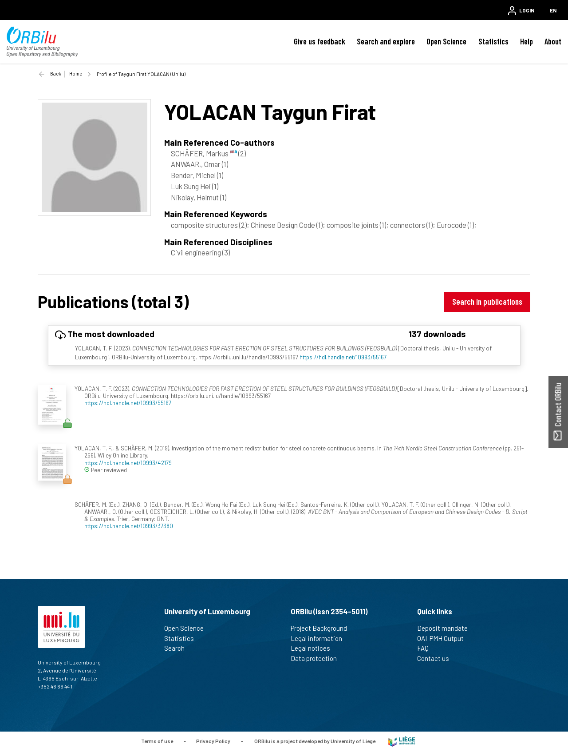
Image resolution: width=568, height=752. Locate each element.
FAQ (426, 648)
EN (553, 10)
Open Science (446, 41)
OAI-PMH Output (444, 638)
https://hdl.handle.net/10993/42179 (128, 462)
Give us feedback (319, 41)
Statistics (493, 41)
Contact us (437, 658)
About (552, 41)
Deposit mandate (446, 628)
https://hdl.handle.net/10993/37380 (128, 525)
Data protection (317, 658)
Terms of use (157, 741)
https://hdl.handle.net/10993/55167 (343, 357)
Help (526, 41)
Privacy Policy (213, 741)
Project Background (323, 628)
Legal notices (314, 648)
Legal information (320, 638)
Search (178, 648)
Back (55, 73)
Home (75, 73)
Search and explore (386, 41)
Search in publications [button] (487, 301)
